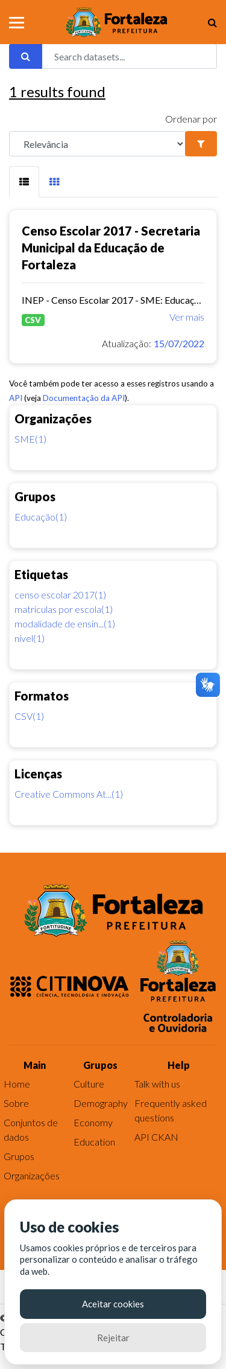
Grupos (19, 1156)
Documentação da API (84, 398)
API (15, 398)
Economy (93, 1122)
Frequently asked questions (170, 1110)
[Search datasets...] (129, 56)
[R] (97, 143)
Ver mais (186, 316)
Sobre (16, 1103)
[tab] (24, 181)
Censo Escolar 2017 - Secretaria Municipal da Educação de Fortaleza (111, 247)
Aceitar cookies (113, 1303)
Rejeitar (113, 1337)
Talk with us (157, 1083)
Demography (101, 1103)
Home (17, 1083)
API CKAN (156, 1137)
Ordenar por (191, 118)
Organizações (32, 1175)
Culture (89, 1083)
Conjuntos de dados (31, 1130)
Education (94, 1141)
